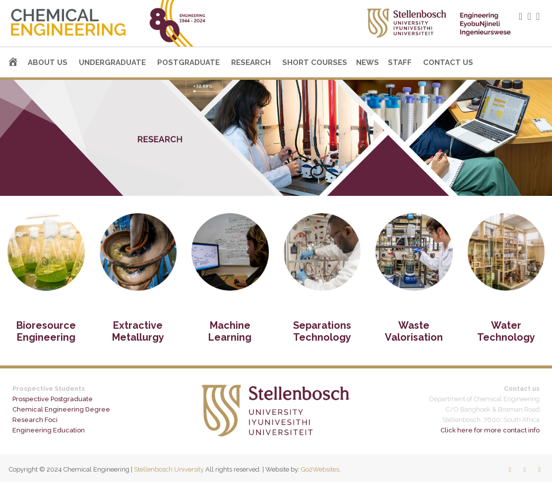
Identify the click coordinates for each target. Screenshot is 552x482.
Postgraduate (188, 62)
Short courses (314, 62)
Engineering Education (48, 430)
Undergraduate (112, 62)
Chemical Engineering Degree (61, 409)
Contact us (448, 62)
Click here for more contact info (490, 430)
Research (251, 62)
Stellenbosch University (169, 469)
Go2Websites (320, 469)
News (367, 62)
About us (47, 62)
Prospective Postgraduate (52, 399)
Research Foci (35, 419)
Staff (400, 62)
